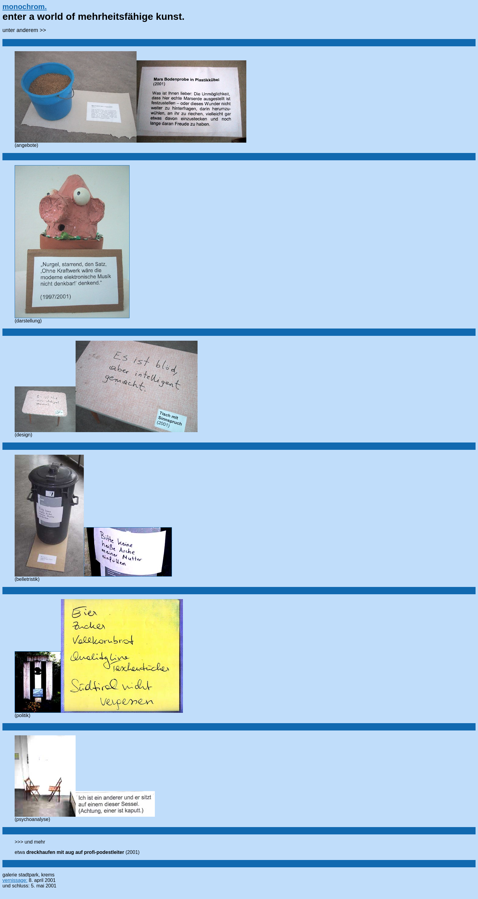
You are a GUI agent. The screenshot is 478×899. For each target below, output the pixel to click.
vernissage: (14, 880)
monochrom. (24, 6)
